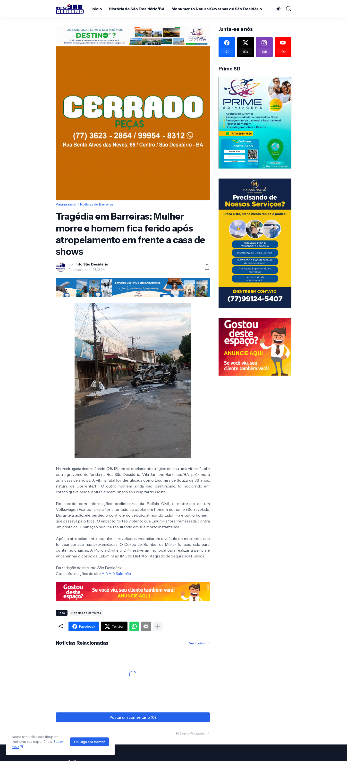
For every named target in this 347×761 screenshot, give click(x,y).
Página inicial (66, 204)
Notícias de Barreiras (96, 204)
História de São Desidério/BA (137, 8)
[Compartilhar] (205, 267)
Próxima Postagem (191, 733)
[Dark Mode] (276, 9)
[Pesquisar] (286, 9)
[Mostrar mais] (157, 626)
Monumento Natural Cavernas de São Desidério (216, 8)
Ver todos (197, 643)
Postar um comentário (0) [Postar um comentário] (133, 717)
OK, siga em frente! (89, 742)
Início (97, 8)
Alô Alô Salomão (116, 573)
